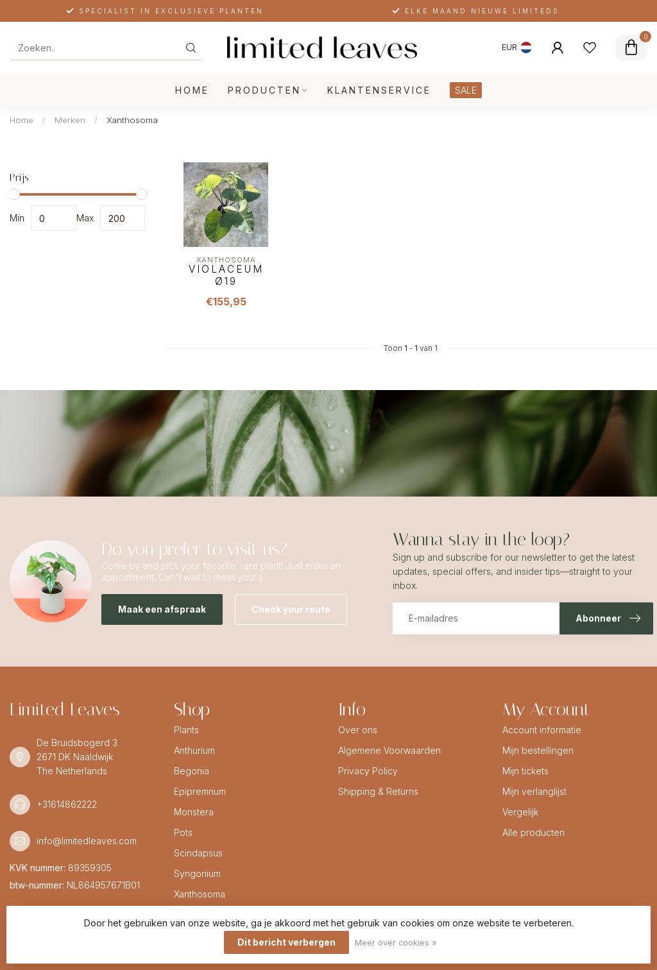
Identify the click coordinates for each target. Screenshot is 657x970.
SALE (466, 90)
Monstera (194, 811)
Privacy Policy (368, 770)
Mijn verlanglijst (534, 791)
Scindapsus (198, 852)
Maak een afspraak (162, 609)
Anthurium (194, 750)
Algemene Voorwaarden (389, 750)
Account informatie (541, 729)
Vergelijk (520, 811)
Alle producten (533, 832)
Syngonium (197, 873)
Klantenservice (379, 90)
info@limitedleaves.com (87, 840)
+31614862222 (67, 804)
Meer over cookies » (395, 943)
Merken (70, 120)
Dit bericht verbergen (286, 942)
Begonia (191, 770)
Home (192, 90)
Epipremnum (200, 791)
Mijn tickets (525, 770)
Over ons (357, 729)
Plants (186, 729)
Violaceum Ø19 (226, 275)
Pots (183, 832)
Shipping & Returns (378, 791)
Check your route (291, 609)
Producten (264, 90)
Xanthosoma (132, 120)
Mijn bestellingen (538, 750)
